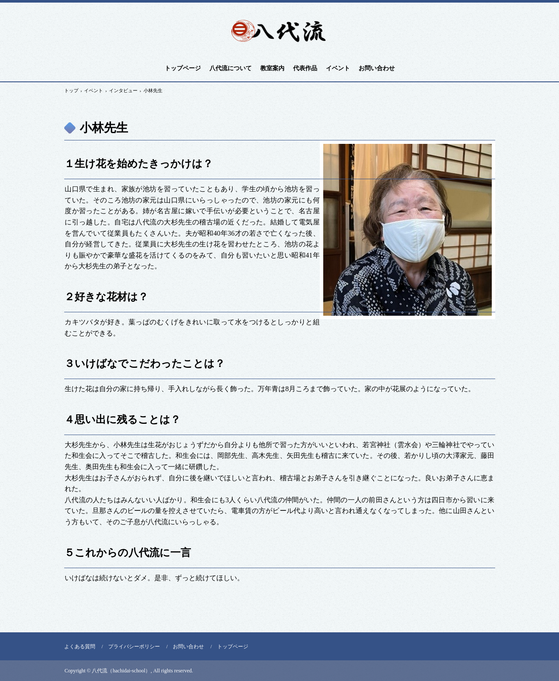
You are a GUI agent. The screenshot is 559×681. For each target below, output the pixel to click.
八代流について (230, 68)
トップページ (183, 68)
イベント (338, 68)
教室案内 (272, 68)
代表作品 (305, 68)
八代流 (279, 31)
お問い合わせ (377, 68)
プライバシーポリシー (134, 647)
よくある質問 (79, 647)
